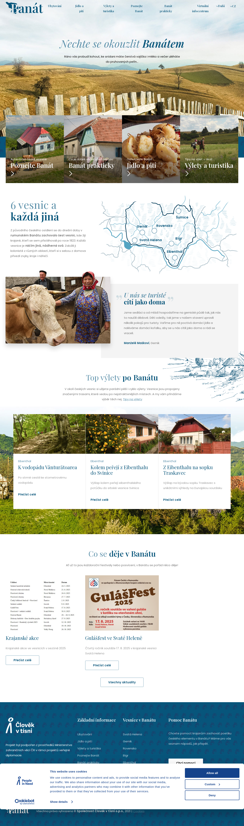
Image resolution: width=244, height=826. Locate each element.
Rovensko (129, 748)
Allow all (212, 790)
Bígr (125, 755)
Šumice (128, 770)
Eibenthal (129, 762)
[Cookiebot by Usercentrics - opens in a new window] (24, 818)
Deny (212, 812)
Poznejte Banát (88, 755)
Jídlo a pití (84, 741)
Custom (212, 801)
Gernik (127, 741)
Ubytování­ (54, 6)
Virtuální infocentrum (92, 770)
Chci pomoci (185, 763)
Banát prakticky (88, 762)
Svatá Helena (132, 734)
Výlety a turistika (89, 748)
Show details (59, 818)
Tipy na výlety (132, 399)
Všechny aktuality (122, 682)
